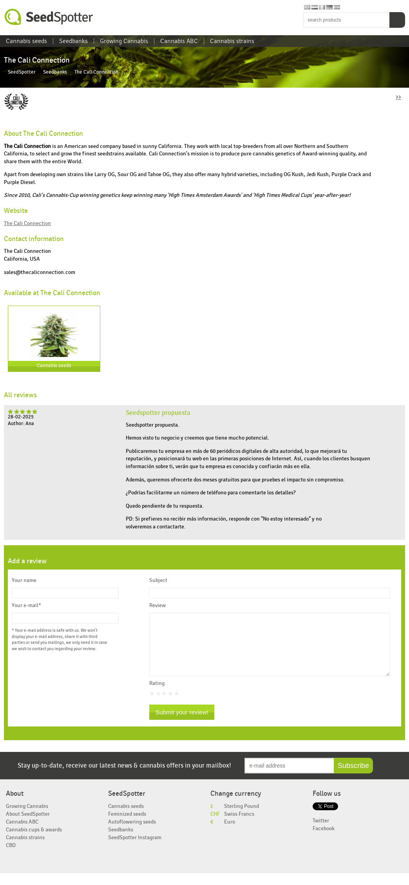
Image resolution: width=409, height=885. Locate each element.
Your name (24, 580)
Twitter (321, 832)
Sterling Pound (241, 818)
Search (397, 20)
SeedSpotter (49, 17)
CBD (11, 857)
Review (157, 605)
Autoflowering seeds (132, 833)
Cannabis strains (232, 41)
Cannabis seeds (26, 41)
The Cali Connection (27, 223)
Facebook (324, 840)
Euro (229, 833)
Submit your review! (182, 724)
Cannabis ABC (179, 41)
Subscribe (353, 777)
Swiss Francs (239, 825)
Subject (158, 580)
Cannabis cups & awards (34, 841)
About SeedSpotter (28, 825)
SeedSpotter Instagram (134, 849)
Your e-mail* (26, 605)
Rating (157, 695)
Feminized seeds (127, 825)
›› (398, 96)
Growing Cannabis (124, 41)
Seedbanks (73, 41)
